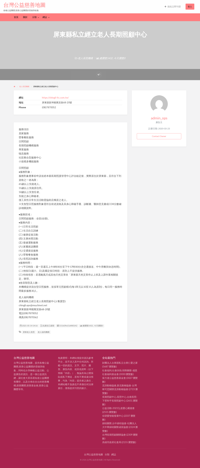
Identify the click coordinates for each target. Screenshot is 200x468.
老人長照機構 (85, 58)
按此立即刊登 (173, 6)
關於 (25, 17)
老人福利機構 (43, 332)
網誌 (44, 17)
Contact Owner (159, 136)
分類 (34, 17)
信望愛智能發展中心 (112, 415)
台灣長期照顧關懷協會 (114, 434)
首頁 (16, 17)
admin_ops (159, 118)
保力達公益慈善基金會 (114, 377)
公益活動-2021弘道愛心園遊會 (118, 408)
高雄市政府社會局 (111, 442)
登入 (190, 6)
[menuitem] (172, 6)
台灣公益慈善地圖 (24, 5)
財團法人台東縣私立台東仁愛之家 (120, 362)
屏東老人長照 (29, 332)
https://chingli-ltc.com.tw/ (55, 97)
